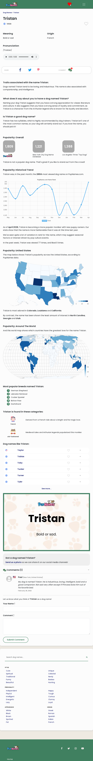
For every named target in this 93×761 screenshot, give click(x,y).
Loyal (50, 702)
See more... (46, 488)
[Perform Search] (86, 657)
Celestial (52, 673)
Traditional (10, 676)
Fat (7, 722)
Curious (51, 696)
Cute (8, 671)
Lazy (8, 702)
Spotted (9, 719)
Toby (20, 462)
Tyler (19, 481)
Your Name (9, 603)
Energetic (10, 699)
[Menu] (84, 4)
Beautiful (10, 682)
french (13, 420)
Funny (8, 679)
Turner (20, 475)
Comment (8, 615)
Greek (50, 710)
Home (10, 759)
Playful (9, 693)
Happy (51, 690)
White (8, 710)
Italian (50, 719)
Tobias (20, 456)
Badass (51, 679)
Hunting (51, 682)
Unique (51, 671)
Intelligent (10, 696)
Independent (11, 690)
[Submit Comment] (15, 640)
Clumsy (51, 699)
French (51, 722)
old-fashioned (13, 433)
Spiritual (9, 673)
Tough (51, 693)
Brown (8, 716)
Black (8, 713)
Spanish (51, 716)
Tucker (20, 469)
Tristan (16, 13)
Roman (51, 713)
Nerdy (50, 676)
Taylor (20, 450)
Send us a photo (13, 562)
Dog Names (7, 13)
